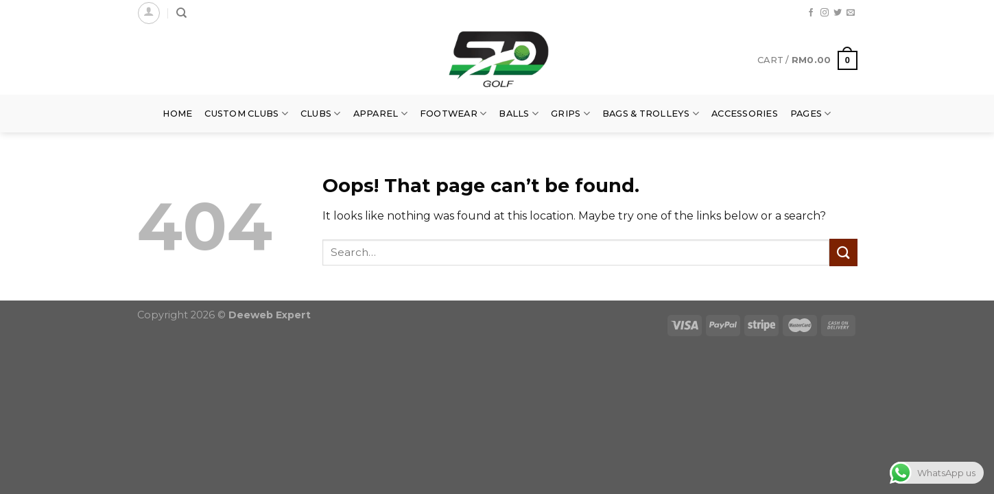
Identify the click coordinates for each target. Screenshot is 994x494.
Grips (570, 113)
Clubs (320, 113)
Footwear (453, 113)
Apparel (380, 113)
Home (177, 113)
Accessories (744, 113)
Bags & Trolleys (650, 113)
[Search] (181, 13)
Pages (810, 113)
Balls (519, 113)
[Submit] (843, 252)
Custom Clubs (246, 113)
